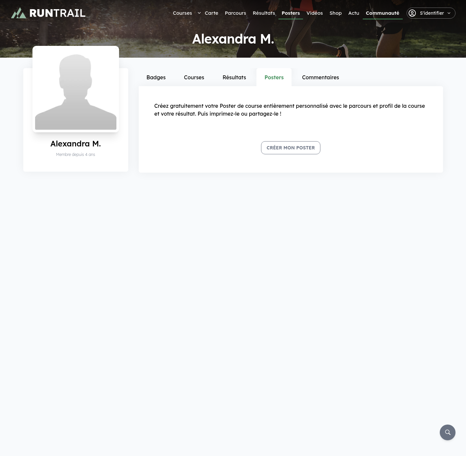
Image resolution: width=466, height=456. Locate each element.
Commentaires (320, 77)
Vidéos (314, 13)
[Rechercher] (448, 432)
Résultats (264, 13)
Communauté (382, 13)
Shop (336, 13)
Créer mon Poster (291, 148)
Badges (156, 77)
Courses (182, 13)
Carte (211, 13)
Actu (353, 13)
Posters (291, 13)
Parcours (235, 13)
